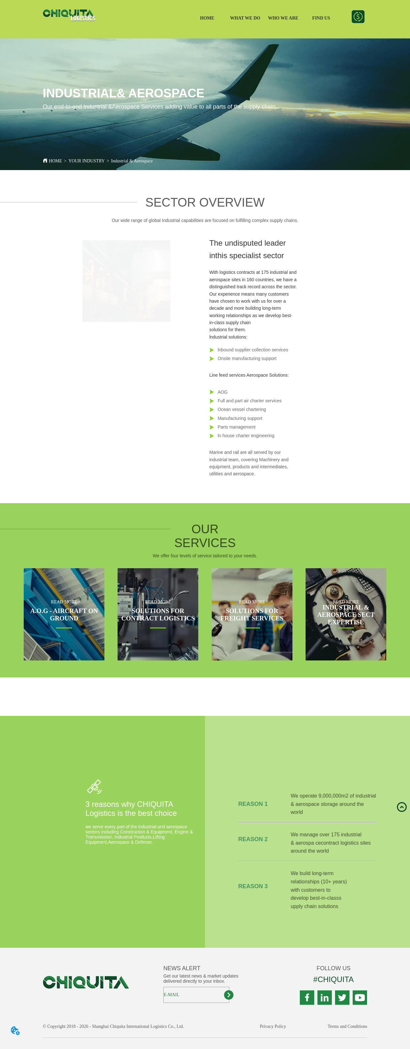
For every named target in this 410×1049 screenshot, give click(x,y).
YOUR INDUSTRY (87, 161)
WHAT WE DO (245, 18)
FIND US (321, 18)
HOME (207, 18)
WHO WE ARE (283, 18)
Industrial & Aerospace (132, 161)
